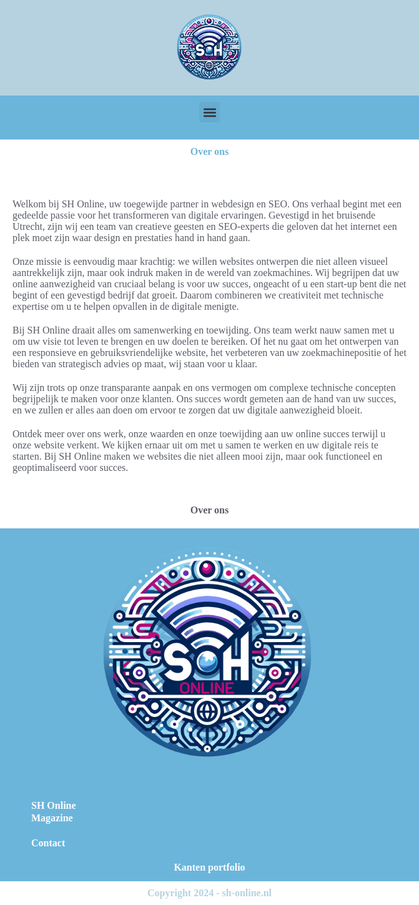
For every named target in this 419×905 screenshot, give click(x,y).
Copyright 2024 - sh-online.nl (209, 893)
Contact (48, 843)
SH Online (53, 805)
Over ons (50, 830)
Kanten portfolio (209, 867)
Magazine (52, 818)
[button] (209, 112)
